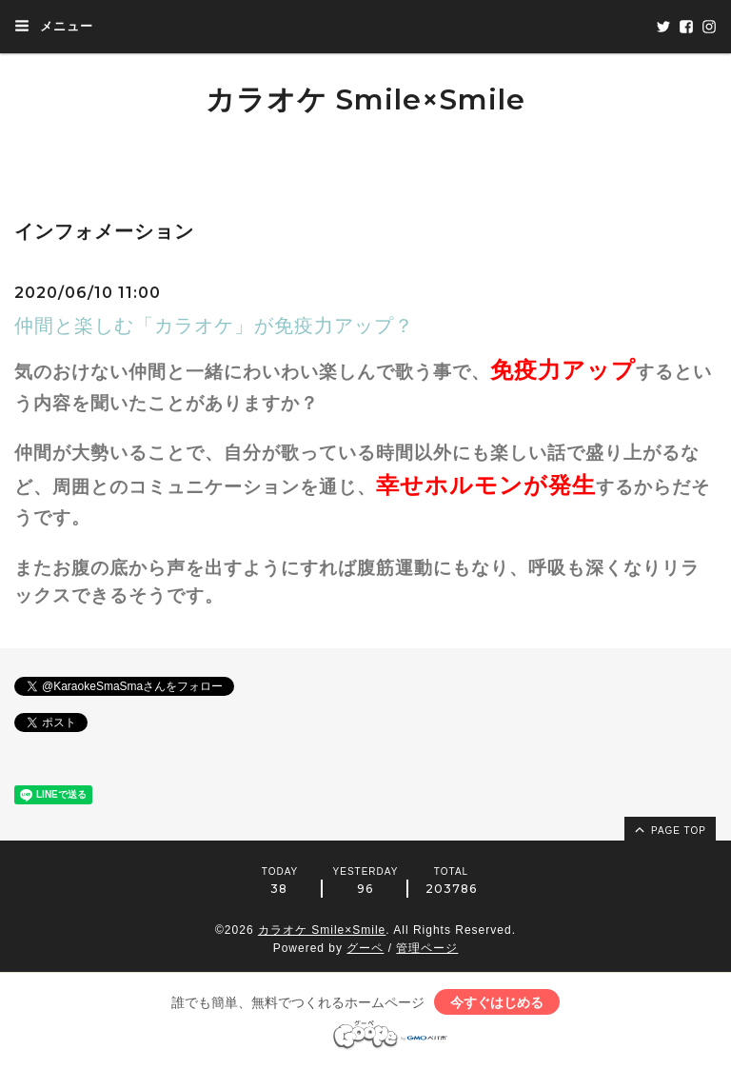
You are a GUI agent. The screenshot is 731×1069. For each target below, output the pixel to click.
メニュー (53, 25)
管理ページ (427, 948)
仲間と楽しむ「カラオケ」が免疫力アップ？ (214, 325)
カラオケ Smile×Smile (365, 99)
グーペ (365, 948)
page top (669, 829)
